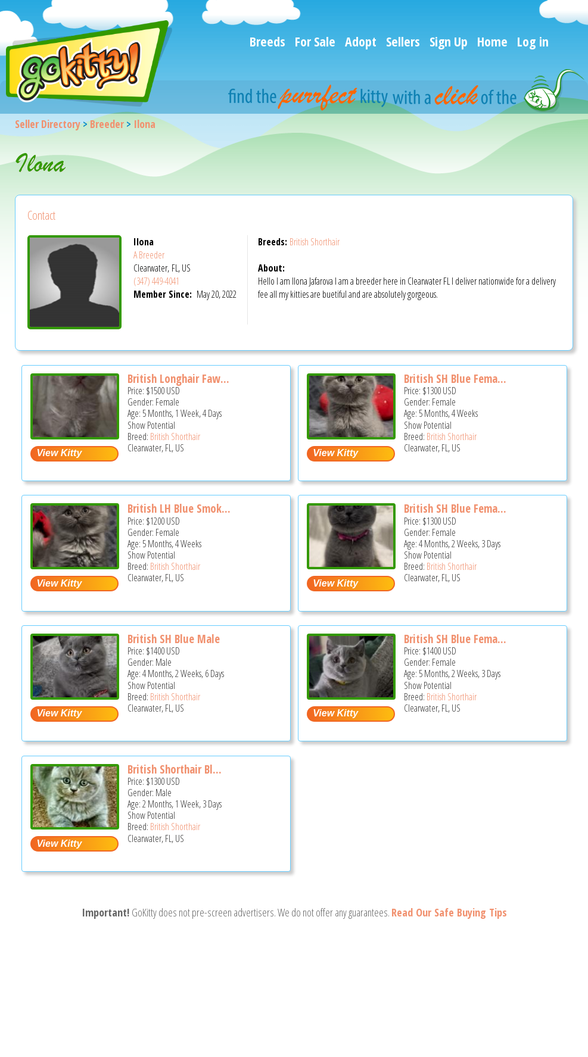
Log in (533, 41)
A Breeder (148, 254)
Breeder (107, 124)
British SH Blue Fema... (455, 378)
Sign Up (449, 41)
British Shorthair (315, 241)
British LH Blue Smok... (179, 508)
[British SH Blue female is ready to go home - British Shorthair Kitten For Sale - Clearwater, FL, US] (351, 695)
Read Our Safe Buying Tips (449, 912)
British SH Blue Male (173, 639)
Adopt (361, 41)
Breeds (267, 41)
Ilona (144, 124)
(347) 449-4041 (156, 281)
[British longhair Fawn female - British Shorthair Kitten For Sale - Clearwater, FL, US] (74, 435)
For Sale (315, 41)
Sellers (403, 41)
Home (492, 41)
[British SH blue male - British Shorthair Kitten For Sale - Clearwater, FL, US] (74, 695)
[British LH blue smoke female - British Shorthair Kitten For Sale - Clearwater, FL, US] (74, 565)
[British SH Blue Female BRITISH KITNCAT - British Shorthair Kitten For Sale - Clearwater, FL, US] (351, 565)
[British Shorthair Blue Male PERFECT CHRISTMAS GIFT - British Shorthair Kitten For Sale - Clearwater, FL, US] (74, 825)
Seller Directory (47, 124)
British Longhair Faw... (178, 378)
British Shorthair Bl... (174, 769)
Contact (41, 215)
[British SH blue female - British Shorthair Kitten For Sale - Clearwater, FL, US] (351, 435)
